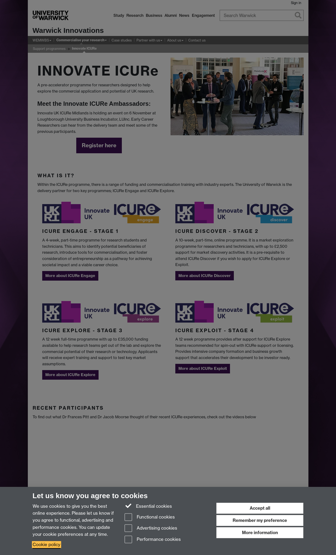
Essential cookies (148, 506)
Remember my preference (260, 520)
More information (260, 532)
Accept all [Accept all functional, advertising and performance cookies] (260, 508)
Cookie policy (46, 544)
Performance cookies (152, 539)
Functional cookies (149, 517)
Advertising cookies (150, 528)
